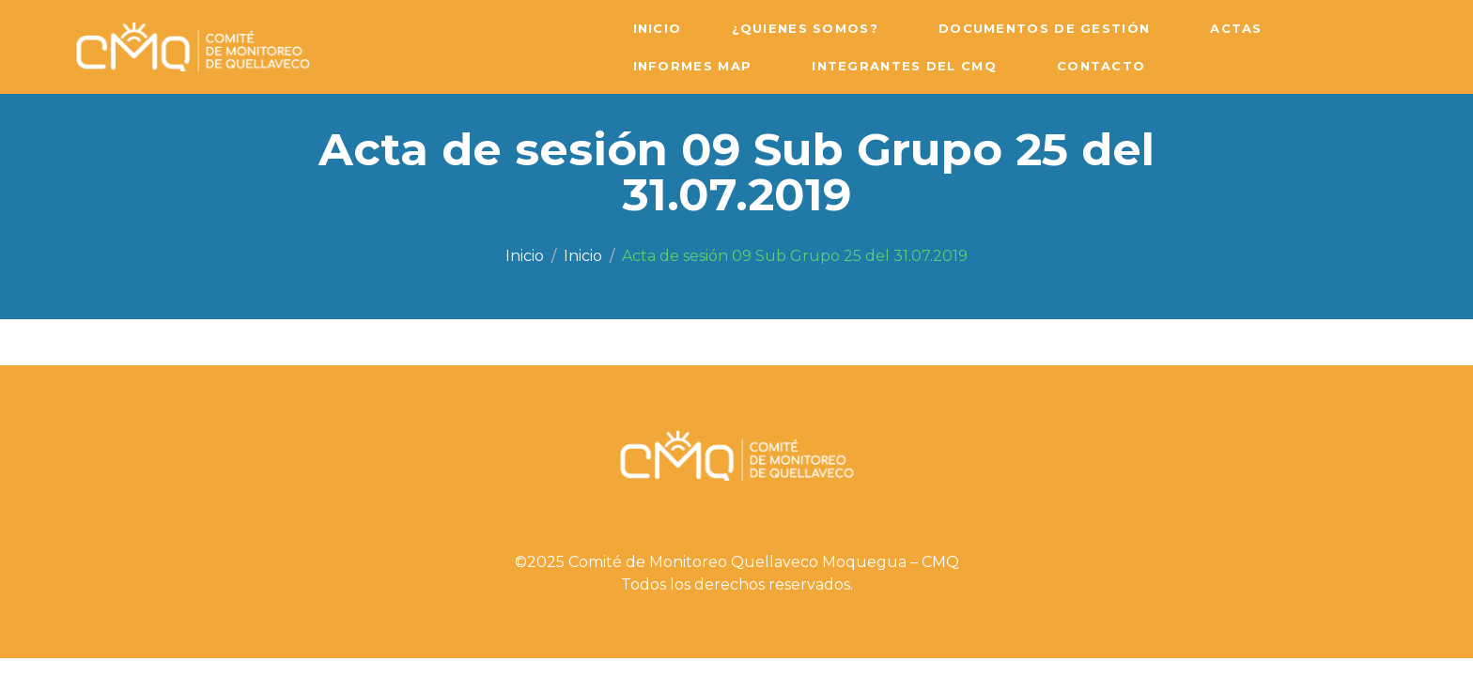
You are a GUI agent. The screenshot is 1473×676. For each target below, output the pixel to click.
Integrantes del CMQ (904, 65)
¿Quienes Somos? (805, 28)
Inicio (657, 28)
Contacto (1101, 65)
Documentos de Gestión (1044, 28)
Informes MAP (692, 65)
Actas (1236, 28)
